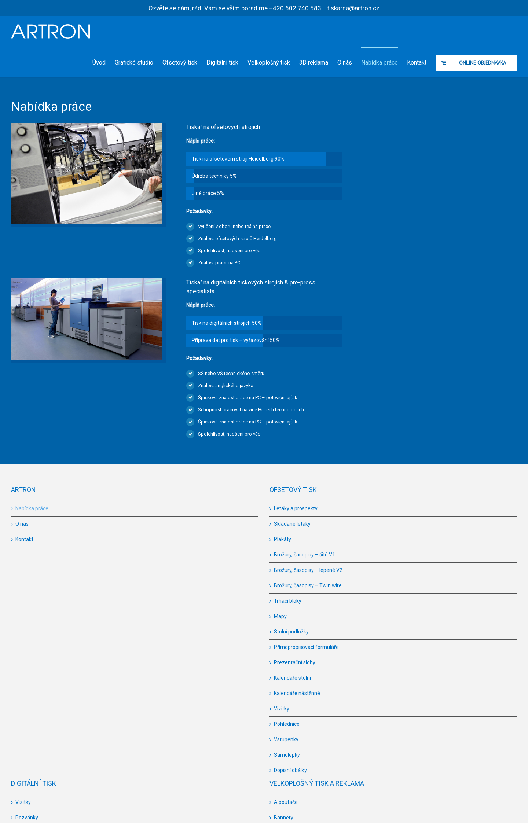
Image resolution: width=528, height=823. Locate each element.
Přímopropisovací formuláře (306, 647)
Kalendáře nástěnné (297, 693)
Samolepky (287, 755)
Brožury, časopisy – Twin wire (308, 585)
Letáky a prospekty (296, 508)
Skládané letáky (292, 524)
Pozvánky (26, 817)
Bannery (283, 817)
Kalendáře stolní (292, 678)
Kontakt (24, 539)
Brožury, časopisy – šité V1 (304, 555)
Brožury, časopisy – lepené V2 (308, 570)
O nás (22, 524)
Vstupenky (286, 739)
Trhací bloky (287, 601)
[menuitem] (103, 62)
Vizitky (281, 709)
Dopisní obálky (290, 770)
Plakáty (282, 539)
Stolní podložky (291, 632)
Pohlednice (287, 724)
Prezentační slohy (294, 662)
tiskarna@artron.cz (353, 8)
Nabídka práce (31, 508)
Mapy (280, 616)
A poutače (286, 802)
